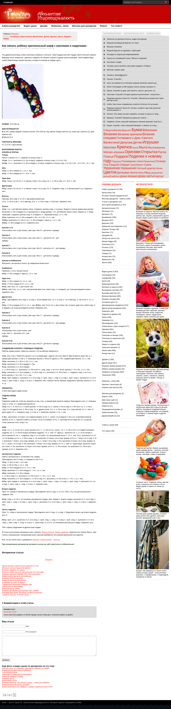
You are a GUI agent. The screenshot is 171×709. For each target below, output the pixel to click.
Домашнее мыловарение (112, 226)
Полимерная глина (132, 161)
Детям (46, 37)
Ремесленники (108, 412)
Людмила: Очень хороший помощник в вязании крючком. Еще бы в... (135, 122)
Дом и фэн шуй (108, 400)
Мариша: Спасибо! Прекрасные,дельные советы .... (128, 118)
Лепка (104, 317)
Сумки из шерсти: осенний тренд (15, 595)
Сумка (147, 164)
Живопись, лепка (60, 26)
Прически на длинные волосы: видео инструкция (127, 39)
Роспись (105, 247)
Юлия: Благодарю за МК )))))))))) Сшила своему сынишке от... (132, 87)
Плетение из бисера (110, 335)
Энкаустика (106, 353)
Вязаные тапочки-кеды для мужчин (16, 568)
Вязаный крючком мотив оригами (15, 689)
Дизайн (44, 26)
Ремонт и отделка (109, 344)
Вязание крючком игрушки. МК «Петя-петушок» (21, 574)
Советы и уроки (108, 425)
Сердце (124, 164)
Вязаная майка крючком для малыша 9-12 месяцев (23, 572)
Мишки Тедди (107, 241)
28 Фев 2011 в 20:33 (10, 612)
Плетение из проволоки (111, 338)
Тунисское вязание (109, 347)
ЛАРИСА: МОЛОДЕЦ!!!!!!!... (118, 75)
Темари (105, 253)
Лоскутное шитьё (109, 238)
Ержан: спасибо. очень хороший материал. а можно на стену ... (132, 125)
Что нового (116, 26)
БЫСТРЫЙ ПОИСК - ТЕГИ (134, 34)
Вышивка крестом (109, 293)
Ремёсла (105, 406)
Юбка (140, 172)
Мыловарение (156, 147)
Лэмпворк (106, 320)
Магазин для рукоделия (84, 26)
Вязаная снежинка (114, 47)
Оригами (132, 152)
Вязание (15, 34)
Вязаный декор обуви (11, 588)
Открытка (149, 152)
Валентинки (106, 193)
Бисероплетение (108, 208)
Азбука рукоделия (11, 26)
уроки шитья (146, 176)
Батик (104, 281)
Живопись (106, 311)
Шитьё (104, 262)
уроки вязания (128, 176)
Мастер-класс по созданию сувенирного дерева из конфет (26, 672)
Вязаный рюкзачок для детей (14, 580)
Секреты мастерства (110, 387)
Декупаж (126, 142)
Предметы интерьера (110, 372)
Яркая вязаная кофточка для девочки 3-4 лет (20, 566)
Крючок (53, 37)
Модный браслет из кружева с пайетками (123, 51)
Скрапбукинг (136, 164)
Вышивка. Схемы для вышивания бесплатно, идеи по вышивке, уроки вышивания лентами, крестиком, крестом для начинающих (152, 245)
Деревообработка (109, 416)
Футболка (157, 168)
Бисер (117, 130)
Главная (8, 2)
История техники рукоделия (113, 196)
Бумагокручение (108, 284)
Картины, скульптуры (110, 384)
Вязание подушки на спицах (13, 570)
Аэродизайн (107, 278)
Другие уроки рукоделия (111, 308)
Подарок (67, 37)
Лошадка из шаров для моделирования (123, 54)
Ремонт (103, 26)
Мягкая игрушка (113, 152)
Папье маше (107, 332)
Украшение (111, 168)
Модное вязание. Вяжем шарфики (55, 532)
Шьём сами (106, 350)
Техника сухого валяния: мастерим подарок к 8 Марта (129, 66)
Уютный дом (144, 168)
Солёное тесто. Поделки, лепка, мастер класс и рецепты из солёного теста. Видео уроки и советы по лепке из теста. (152, 484)
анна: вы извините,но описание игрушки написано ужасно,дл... (132, 83)
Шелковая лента (127, 172)
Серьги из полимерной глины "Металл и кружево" (127, 58)
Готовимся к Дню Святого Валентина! (26, 37)
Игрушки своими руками (111, 366)
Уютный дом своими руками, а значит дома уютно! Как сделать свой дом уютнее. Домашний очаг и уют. (152, 515)
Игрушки (150, 142)
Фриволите (106, 259)
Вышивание (106, 217)
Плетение (106, 244)
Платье (108, 156)
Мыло (143, 147)
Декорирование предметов (113, 305)
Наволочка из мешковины (12, 586)
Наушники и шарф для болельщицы (16, 678)
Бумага (138, 129)
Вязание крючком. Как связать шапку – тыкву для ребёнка (25, 687)
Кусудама (106, 235)
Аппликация (107, 275)
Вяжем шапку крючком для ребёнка (16, 576)
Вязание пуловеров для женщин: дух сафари (20, 591)
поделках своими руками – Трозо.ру (46, 540)
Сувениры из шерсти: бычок (13, 582)
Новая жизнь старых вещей (113, 326)
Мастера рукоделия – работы (114, 199)
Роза (105, 164)
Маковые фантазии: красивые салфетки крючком (22, 593)
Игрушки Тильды (108, 229)
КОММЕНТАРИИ (153, 34)
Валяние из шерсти (110, 287)
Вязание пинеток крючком (12, 578)
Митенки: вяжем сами (115, 70)
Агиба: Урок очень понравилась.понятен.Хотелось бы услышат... (133, 104)
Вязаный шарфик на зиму (12, 681)
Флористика (107, 256)
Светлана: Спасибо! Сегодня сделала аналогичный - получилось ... (134, 94)
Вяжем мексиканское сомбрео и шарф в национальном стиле (27, 691)
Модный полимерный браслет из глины (123, 43)
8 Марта (108, 130)
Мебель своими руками (111, 369)
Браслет (126, 130)
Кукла (60, 37)
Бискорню (106, 211)
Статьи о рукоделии (110, 202)
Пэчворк (161, 161)
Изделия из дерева (109, 314)
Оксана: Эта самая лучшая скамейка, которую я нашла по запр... (133, 114)
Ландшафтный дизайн (111, 409)
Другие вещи (107, 363)
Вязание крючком (130, 134)
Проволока (149, 161)
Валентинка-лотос (9, 685)
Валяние (151, 130)
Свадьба (114, 164)
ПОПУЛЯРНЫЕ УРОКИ (112, 34)
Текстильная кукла (9, 676)
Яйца (147, 172)
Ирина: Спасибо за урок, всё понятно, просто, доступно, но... (131, 91)
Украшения (128, 168)
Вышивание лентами (110, 290)
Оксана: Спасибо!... (115, 79)
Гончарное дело (108, 302)
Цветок (109, 172)
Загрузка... (49, 560)
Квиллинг (110, 147)
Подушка (116, 161)
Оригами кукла (8, 683)
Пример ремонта (109, 403)
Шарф (6, 39)
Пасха (162, 152)
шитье (159, 176)
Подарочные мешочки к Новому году (17, 584)
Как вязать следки (114, 62)
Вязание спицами (109, 299)
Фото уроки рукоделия (111, 205)
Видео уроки (30, 26)
